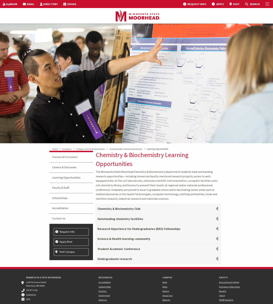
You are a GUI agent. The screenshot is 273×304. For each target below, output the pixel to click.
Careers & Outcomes (64, 167)
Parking (165, 291)
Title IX (222, 295)
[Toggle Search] (252, 4)
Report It (222, 291)
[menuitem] (10, 4)
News (164, 286)
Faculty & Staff (60, 188)
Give (28, 299)
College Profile (105, 286)
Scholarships (60, 198)
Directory (103, 291)
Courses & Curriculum (64, 157)
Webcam (166, 300)
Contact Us (58, 218)
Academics (67, 149)
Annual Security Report (229, 282)
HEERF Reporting (226, 300)
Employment (104, 295)
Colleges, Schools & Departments (90, 149)
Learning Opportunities (66, 178)
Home (55, 149)
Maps (164, 282)
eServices (103, 300)
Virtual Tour (167, 295)
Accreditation (60, 208)
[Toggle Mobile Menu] (268, 4)
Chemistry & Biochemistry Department (125, 149)
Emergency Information (229, 286)
